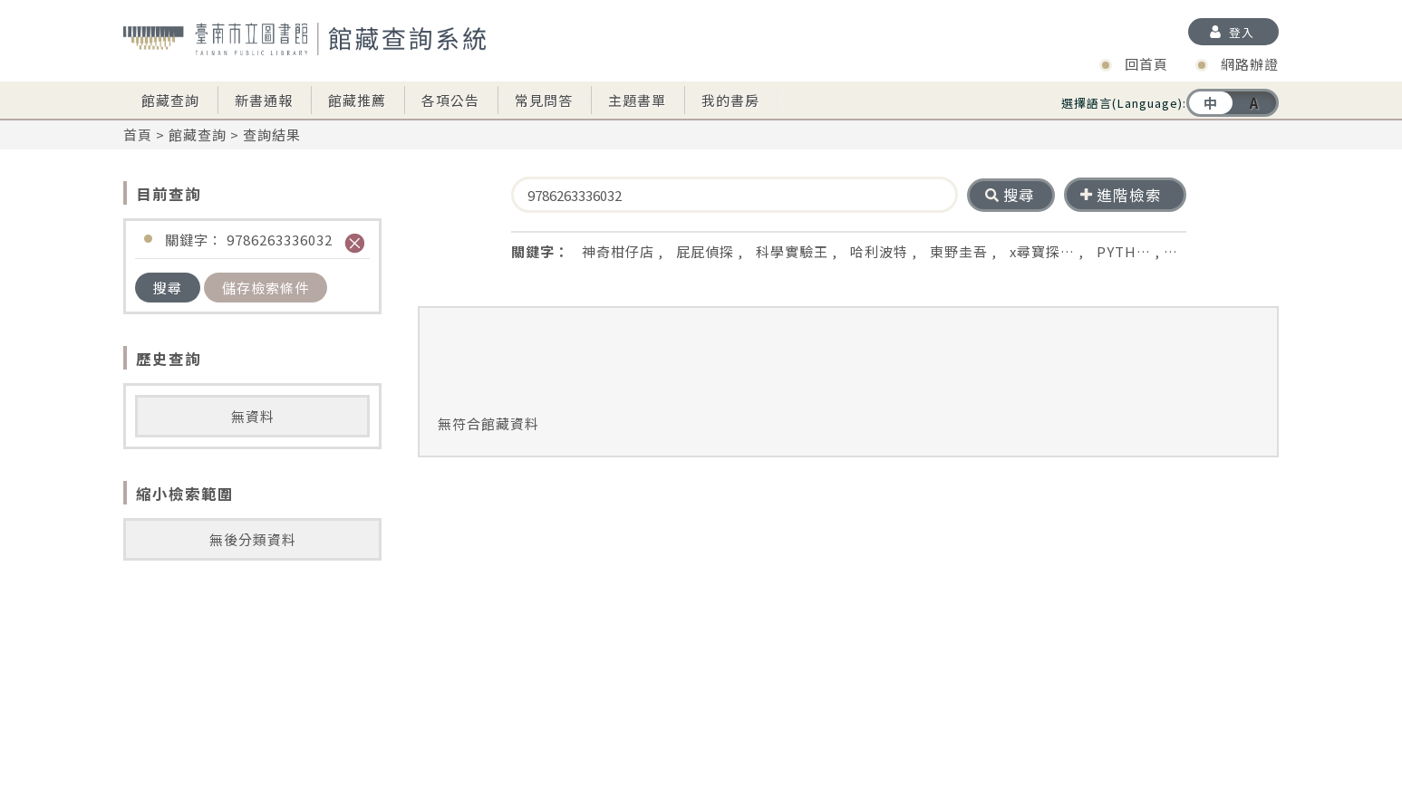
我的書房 (730, 100)
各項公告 (450, 100)
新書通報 (264, 100)
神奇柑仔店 (618, 251)
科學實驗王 (792, 251)
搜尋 (167, 287)
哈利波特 (879, 251)
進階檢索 (1121, 195)
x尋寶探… (1042, 251)
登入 (1241, 32)
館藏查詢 (170, 100)
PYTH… (1124, 251)
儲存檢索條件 (265, 287)
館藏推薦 (357, 100)
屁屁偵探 (705, 251)
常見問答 (544, 100)
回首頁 (1146, 63)
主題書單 (637, 100)
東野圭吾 (959, 251)
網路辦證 (1250, 63)
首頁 (137, 134)
